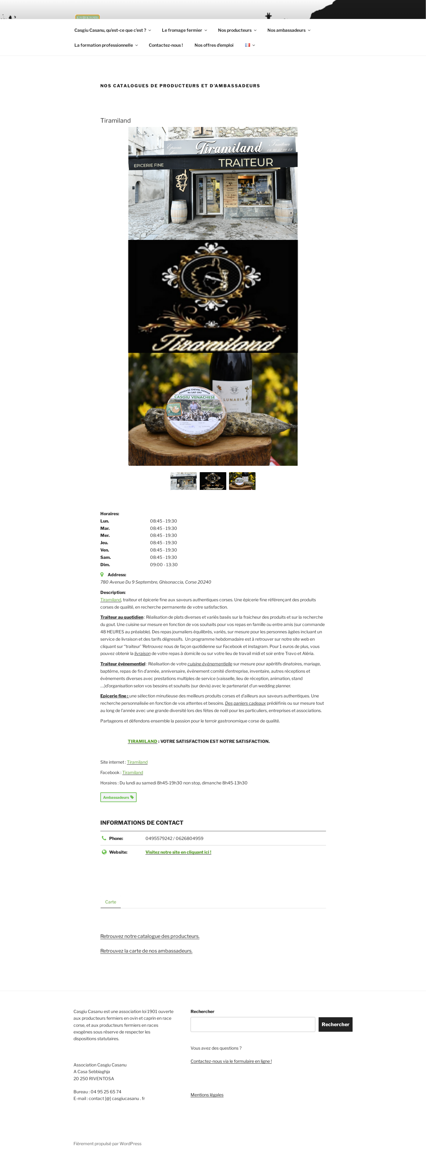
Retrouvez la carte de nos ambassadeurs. (145, 951)
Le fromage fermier (188, 29)
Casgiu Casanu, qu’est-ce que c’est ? (115, 29)
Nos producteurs (241, 29)
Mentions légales (207, 1094)
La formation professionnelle (106, 44)
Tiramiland (110, 599)
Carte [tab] (110, 901)
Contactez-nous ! (166, 44)
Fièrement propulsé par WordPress (106, 1143)
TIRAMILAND (149, 741)
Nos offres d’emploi (215, 44)
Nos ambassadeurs (293, 29)
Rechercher (202, 1011)
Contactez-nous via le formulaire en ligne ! (230, 1061)
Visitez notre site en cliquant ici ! (178, 851)
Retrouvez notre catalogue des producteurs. (147, 936)
